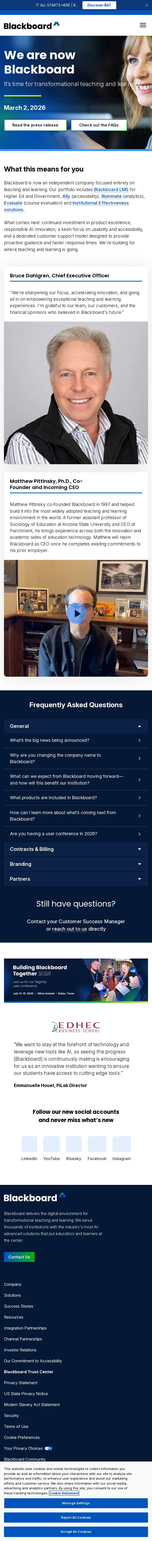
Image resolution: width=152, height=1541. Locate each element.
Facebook (97, 1148)
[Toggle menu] (143, 25)
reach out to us (69, 929)
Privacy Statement (20, 1382)
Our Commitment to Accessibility (33, 1360)
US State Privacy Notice (26, 1393)
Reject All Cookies (76, 1517)
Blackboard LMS (111, 189)
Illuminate (112, 196)
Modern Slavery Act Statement (32, 1404)
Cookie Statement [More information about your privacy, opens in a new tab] (64, 1493)
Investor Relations (20, 1349)
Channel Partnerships (23, 1338)
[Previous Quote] (4, 1054)
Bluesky (74, 1148)
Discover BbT (99, 5)
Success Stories (18, 1306)
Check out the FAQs (99, 125)
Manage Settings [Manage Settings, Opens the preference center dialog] (76, 1503)
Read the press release (35, 125)
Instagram (122, 1148)
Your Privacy (28, 1448)
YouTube (51, 1148)
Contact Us (19, 1256)
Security (11, 1415)
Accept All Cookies (76, 1532)
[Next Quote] (148, 1054)
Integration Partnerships (25, 1328)
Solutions (12, 1295)
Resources (13, 1317)
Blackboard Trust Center (28, 1371)
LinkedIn (29, 1148)
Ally (66, 196)
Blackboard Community (25, 1459)
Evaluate (13, 203)
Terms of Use (16, 1426)
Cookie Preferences (22, 1437)
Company (12, 1284)
